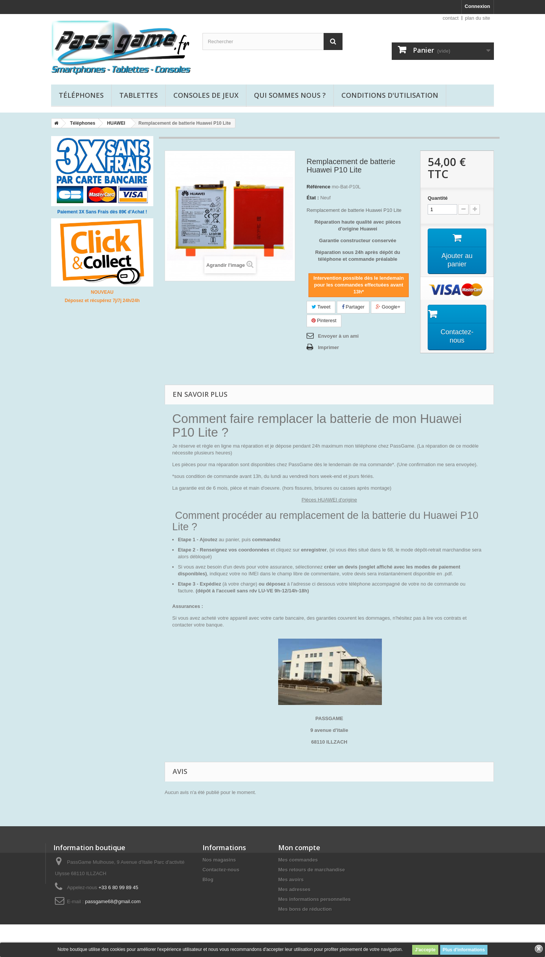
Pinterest (323, 320)
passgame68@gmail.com (113, 901)
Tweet (320, 307)
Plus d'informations (464, 949)
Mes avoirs (291, 879)
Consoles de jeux (205, 95)
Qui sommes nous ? (290, 95)
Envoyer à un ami (338, 336)
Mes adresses (294, 889)
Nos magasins (219, 860)
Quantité (438, 198)
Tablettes (138, 95)
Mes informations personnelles (314, 899)
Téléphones (81, 95)
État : (313, 197)
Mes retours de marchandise (311, 869)
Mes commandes (298, 860)
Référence (318, 187)
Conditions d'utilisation (389, 95)
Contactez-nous (221, 869)
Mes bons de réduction (305, 909)
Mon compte (299, 847)
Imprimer (328, 347)
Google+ (388, 307)
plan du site (477, 18)
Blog (207, 879)
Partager (353, 307)
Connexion (477, 6)
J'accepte (425, 949)
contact (451, 18)
